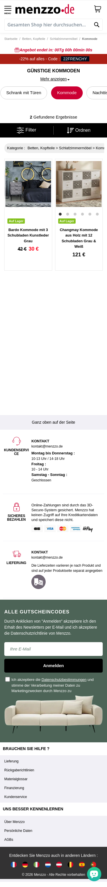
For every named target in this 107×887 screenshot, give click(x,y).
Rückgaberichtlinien (19, 770)
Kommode (66, 92)
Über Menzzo (14, 822)
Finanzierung (14, 788)
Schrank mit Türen (23, 92)
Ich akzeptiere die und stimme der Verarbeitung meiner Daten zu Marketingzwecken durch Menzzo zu (50, 685)
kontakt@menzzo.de (47, 557)
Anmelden (53, 665)
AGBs (8, 840)
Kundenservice (15, 797)
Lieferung (11, 761)
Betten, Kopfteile (33, 38)
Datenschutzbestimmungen (64, 679)
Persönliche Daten (18, 831)
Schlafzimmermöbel (64, 38)
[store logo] (52, 8)
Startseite (10, 38)
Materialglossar (15, 779)
